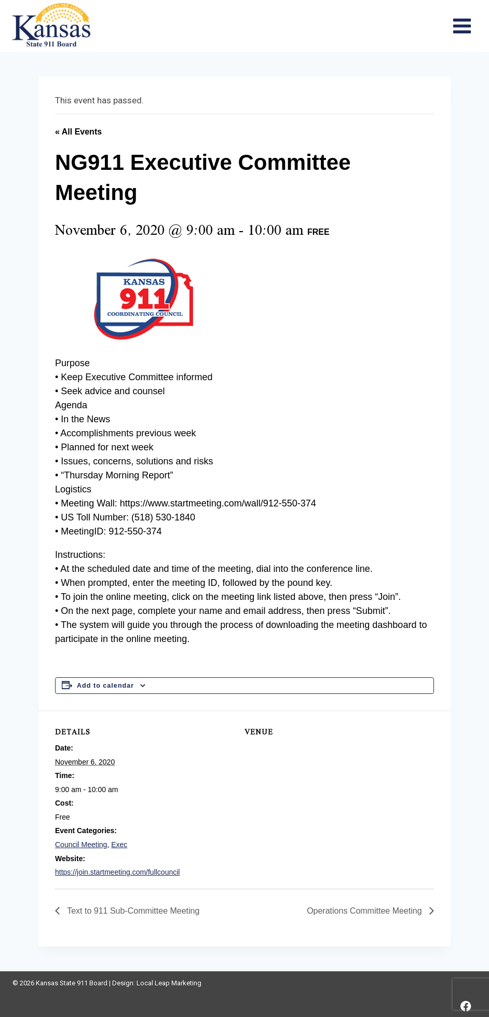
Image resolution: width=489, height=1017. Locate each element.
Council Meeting (81, 844)
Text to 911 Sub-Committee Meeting (132, 910)
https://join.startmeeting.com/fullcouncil (117, 872)
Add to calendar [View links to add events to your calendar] (105, 685)
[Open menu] (462, 25)
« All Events (78, 131)
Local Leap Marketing (169, 983)
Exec (119, 844)
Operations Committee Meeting (365, 910)
